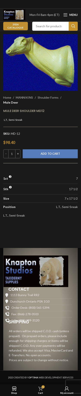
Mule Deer (10, 102)
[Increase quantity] (18, 153)
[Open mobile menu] (70, 15)
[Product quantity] (12, 153)
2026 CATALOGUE (15, 26)
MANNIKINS (24, 97)
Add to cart (50, 153)
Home (7, 97)
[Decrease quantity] (6, 153)
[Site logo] (14, 14)
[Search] (55, 26)
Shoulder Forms (48, 97)
